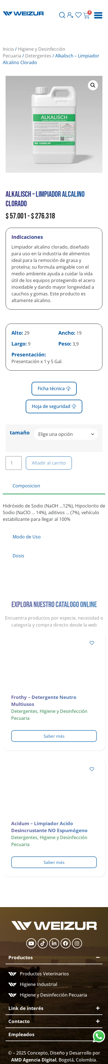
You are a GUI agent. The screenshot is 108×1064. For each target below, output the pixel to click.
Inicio (8, 49)
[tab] (54, 486)
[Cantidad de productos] (14, 463)
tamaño (20, 432)
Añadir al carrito (49, 463)
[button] (93, 85)
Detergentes (38, 56)
